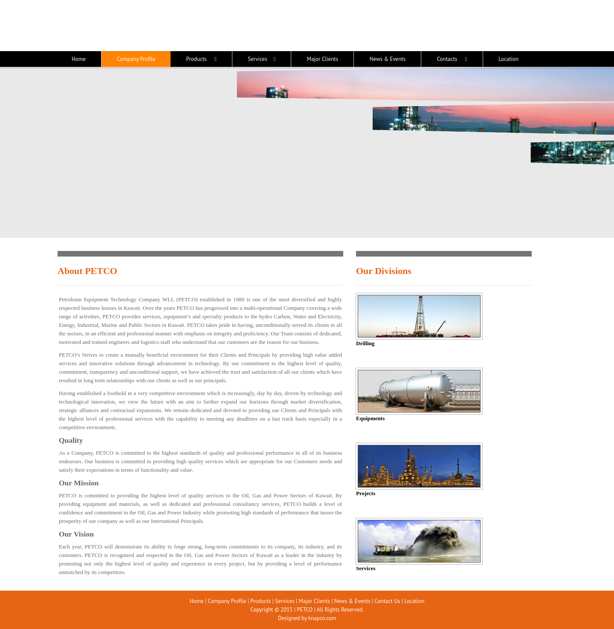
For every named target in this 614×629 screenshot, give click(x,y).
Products (260, 601)
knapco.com (322, 618)
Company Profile (227, 601)
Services (284, 601)
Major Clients (314, 601)
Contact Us (387, 601)
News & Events (352, 601)
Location (414, 601)
